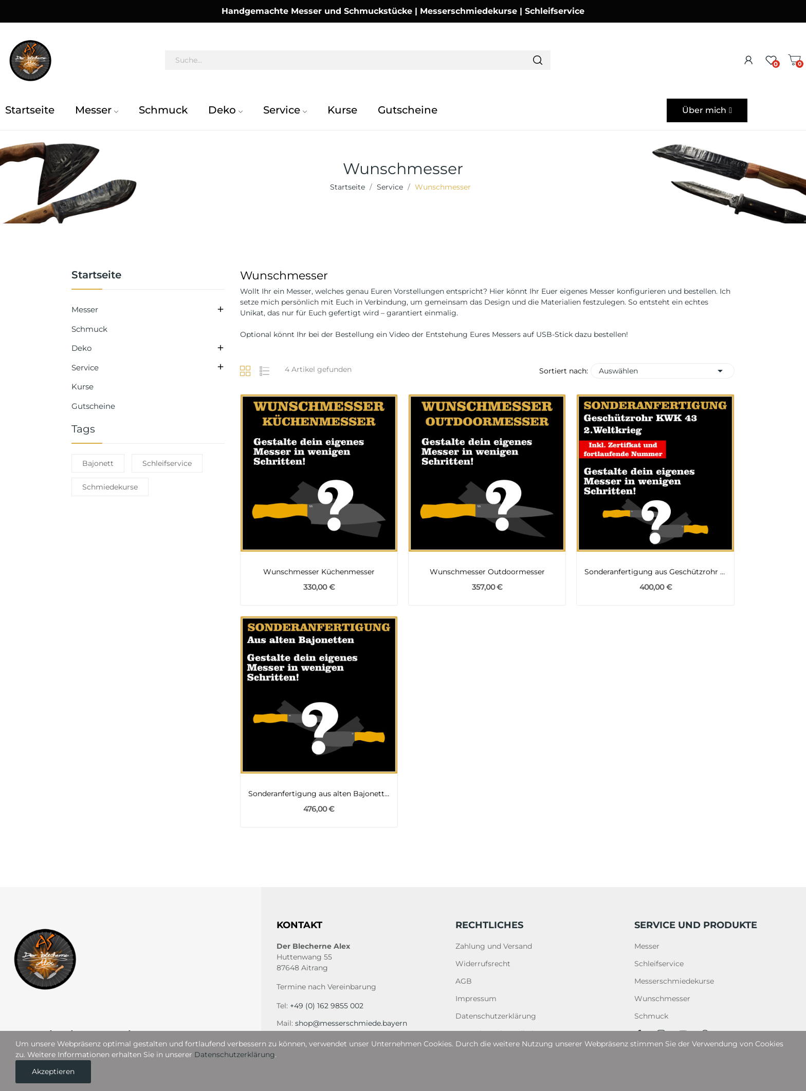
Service (85, 367)
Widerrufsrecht (482, 963)
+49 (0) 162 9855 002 (326, 1005)
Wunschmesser (662, 998)
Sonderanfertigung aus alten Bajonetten (319, 793)
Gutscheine (93, 406)
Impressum (476, 998)
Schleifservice (167, 463)
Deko (81, 348)
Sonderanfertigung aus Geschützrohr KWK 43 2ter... (655, 571)
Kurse (82, 386)
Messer (84, 309)
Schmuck (89, 329)
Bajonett (98, 463)
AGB (463, 981)
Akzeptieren (53, 1071)
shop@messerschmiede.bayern (351, 1023)
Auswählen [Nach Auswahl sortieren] (662, 371)
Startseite (96, 275)
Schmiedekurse (110, 487)
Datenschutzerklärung (495, 1016)
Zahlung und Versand (493, 946)
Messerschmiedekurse (674, 981)
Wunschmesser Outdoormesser (487, 571)
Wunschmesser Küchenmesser (319, 571)
